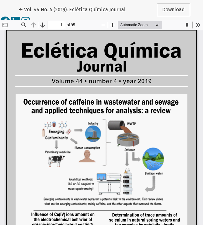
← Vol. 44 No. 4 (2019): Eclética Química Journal (72, 9)
